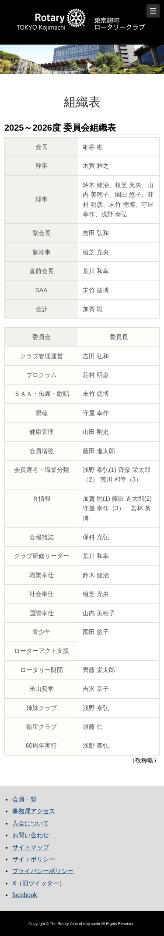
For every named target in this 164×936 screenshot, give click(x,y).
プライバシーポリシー (42, 870)
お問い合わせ (30, 835)
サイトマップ (30, 847)
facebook (24, 894)
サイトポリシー (33, 859)
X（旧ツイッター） (38, 883)
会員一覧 (24, 799)
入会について (30, 823)
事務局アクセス (33, 811)
